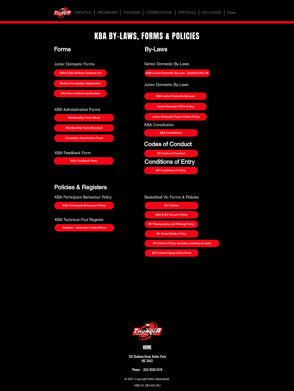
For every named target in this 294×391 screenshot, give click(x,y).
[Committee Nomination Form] (84, 138)
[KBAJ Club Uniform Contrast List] (80, 73)
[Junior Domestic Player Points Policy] (175, 117)
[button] (107, 12)
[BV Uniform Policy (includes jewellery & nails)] (181, 243)
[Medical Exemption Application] (80, 83)
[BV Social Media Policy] (171, 234)
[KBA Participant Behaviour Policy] (84, 205)
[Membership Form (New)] (84, 118)
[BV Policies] (171, 205)
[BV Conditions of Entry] (171, 170)
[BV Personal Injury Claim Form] (171, 253)
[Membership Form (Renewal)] (84, 128)
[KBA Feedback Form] (84, 161)
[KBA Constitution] (171, 133)
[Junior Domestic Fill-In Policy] (175, 106)
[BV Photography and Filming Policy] (171, 224)
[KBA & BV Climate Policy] (171, 215)
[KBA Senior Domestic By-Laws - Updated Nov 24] (177, 73)
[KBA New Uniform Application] (80, 93)
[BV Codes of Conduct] (171, 153)
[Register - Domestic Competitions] (84, 227)
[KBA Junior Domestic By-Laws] (175, 96)
